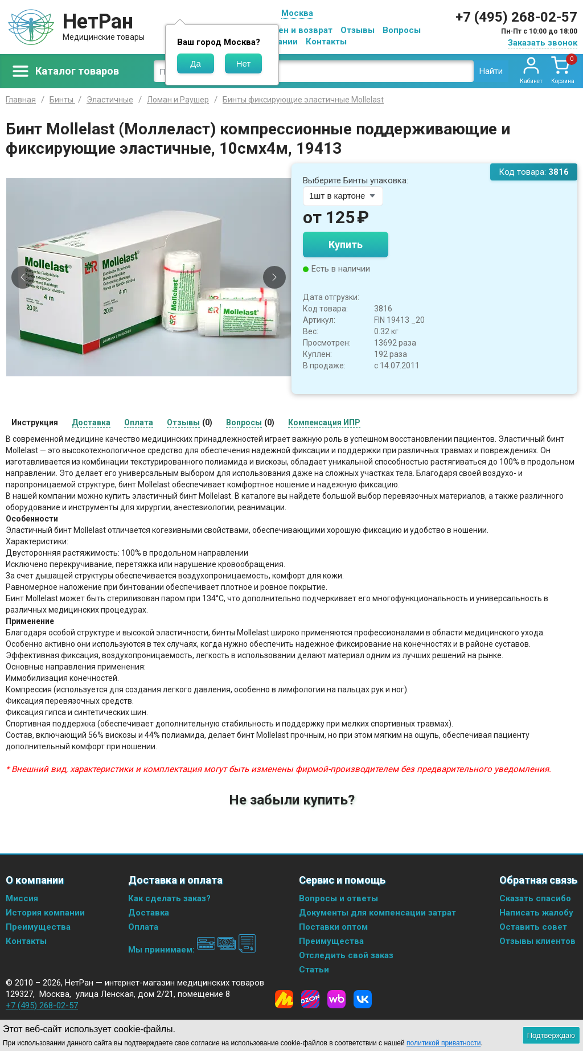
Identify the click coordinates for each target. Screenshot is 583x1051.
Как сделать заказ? (169, 898)
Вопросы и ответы (338, 898)
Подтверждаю (551, 1035)
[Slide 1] (139, 382)
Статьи (314, 969)
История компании (45, 913)
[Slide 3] (158, 382)
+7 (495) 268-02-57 (516, 17)
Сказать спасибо (535, 898)
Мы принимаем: (192, 950)
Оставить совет (533, 927)
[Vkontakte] (363, 999)
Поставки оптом (333, 927)
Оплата (143, 927)
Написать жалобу (536, 913)
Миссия (22, 898)
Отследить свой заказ (346, 955)
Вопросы (402, 30)
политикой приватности (444, 1043)
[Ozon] (310, 999)
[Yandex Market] (284, 999)
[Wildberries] (336, 999)
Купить (346, 245)
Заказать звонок (542, 43)
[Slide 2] (148, 382)
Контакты (326, 41)
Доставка (148, 913)
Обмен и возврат (296, 30)
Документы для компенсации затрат (377, 913)
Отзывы (357, 30)
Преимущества (38, 927)
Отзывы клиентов (537, 941)
